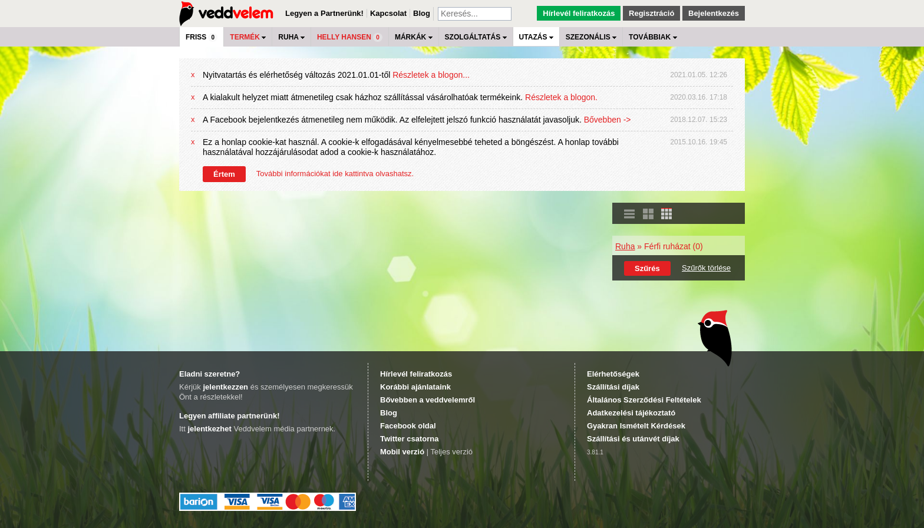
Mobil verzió (402, 451)
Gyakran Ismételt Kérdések (636, 425)
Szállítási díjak (613, 386)
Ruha (625, 246)
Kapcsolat (388, 13)
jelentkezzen (225, 386)
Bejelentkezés (713, 13)
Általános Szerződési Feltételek (644, 399)
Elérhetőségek (613, 373)
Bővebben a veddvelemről (427, 399)
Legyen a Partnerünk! (324, 13)
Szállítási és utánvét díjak (633, 438)
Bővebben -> (607, 119)
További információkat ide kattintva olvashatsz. (335, 173)
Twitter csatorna (409, 438)
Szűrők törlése (706, 267)
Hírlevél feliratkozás (579, 13)
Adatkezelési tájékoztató (631, 412)
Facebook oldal (408, 425)
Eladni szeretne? (209, 373)
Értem (224, 174)
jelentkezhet (209, 428)
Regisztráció (651, 13)
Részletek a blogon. (561, 97)
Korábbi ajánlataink (415, 386)
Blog (421, 13)
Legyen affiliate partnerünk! (229, 415)
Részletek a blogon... (431, 75)
